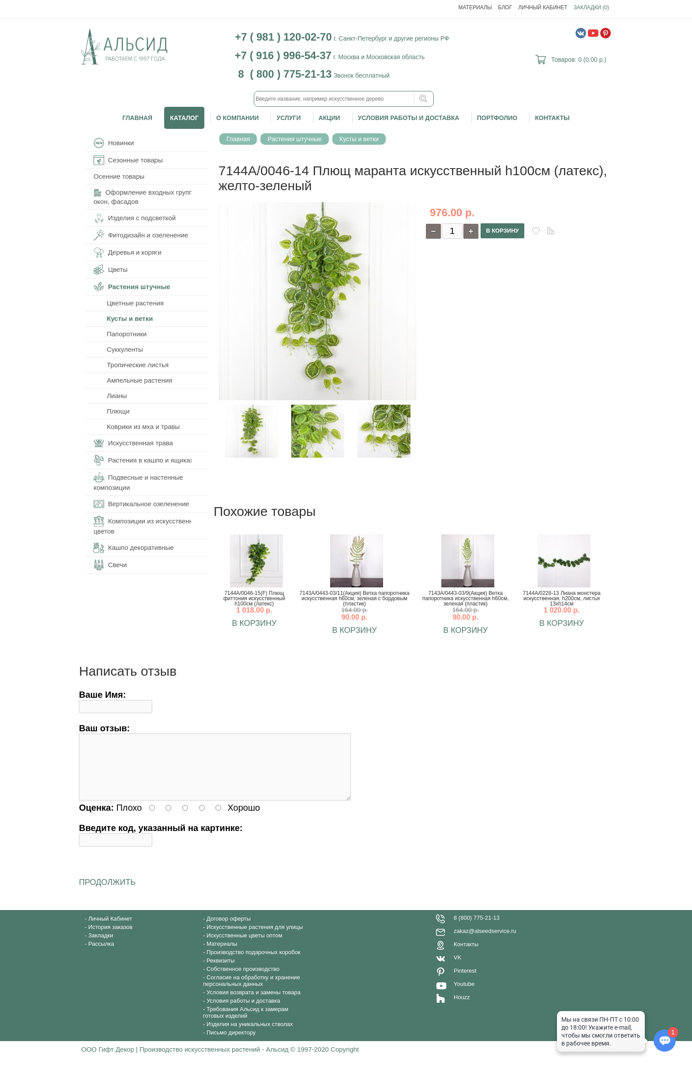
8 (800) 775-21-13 (477, 928)
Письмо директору (231, 1043)
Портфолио (497, 117)
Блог (505, 7)
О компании (237, 117)
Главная (137, 117)
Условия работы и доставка (408, 117)
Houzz (462, 1007)
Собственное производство (243, 979)
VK (457, 968)
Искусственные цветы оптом (244, 946)
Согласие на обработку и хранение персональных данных (251, 991)
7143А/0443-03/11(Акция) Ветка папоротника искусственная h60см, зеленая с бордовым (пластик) (355, 598)
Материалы (475, 7)
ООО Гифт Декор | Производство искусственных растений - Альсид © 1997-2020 (206, 1060)
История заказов (110, 937)
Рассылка (101, 954)
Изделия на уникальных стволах (250, 1034)
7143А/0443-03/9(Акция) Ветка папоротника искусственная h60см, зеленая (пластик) (465, 598)
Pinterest (465, 981)
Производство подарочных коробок (254, 962)
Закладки (100, 946)
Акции (329, 117)
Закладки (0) (591, 7)
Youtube (464, 994)
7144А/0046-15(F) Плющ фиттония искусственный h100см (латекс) (254, 598)
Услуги (288, 117)
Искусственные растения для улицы (255, 937)
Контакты (552, 117)
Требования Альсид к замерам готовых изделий (245, 1023)
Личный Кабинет (542, 7)
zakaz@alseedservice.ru (485, 941)
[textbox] (344, 99)
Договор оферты (229, 929)
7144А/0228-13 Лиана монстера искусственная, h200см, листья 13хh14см (561, 598)
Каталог (184, 117)
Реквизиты (221, 971)
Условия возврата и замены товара (254, 1003)
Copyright (345, 1060)
